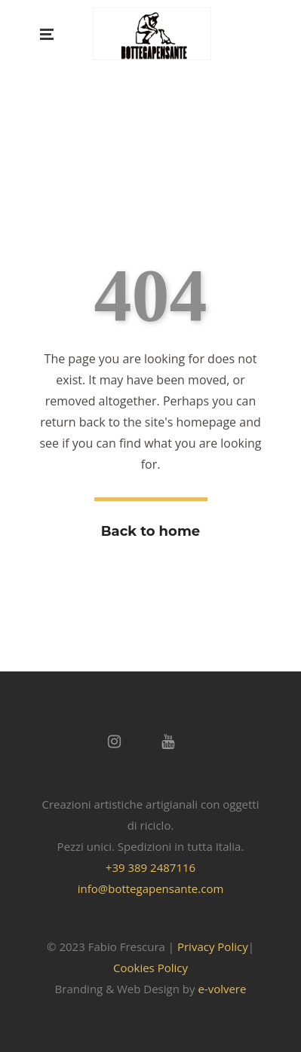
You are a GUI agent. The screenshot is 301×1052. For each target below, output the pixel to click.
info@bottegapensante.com (151, 888)
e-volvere (222, 988)
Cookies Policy (150, 967)
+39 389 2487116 (150, 867)
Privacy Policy (212, 946)
